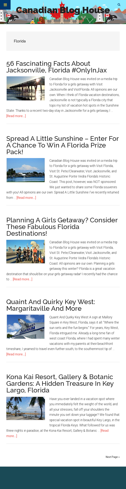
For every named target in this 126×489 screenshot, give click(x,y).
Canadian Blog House (63, 10)
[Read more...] (16, 116)
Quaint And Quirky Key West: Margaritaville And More (50, 305)
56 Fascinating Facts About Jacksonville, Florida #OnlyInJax (56, 66)
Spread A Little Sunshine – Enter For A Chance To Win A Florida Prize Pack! (62, 145)
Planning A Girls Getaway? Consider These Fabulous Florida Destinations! (62, 226)
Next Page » (113, 456)
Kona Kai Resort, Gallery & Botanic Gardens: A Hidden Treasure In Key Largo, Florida (60, 383)
